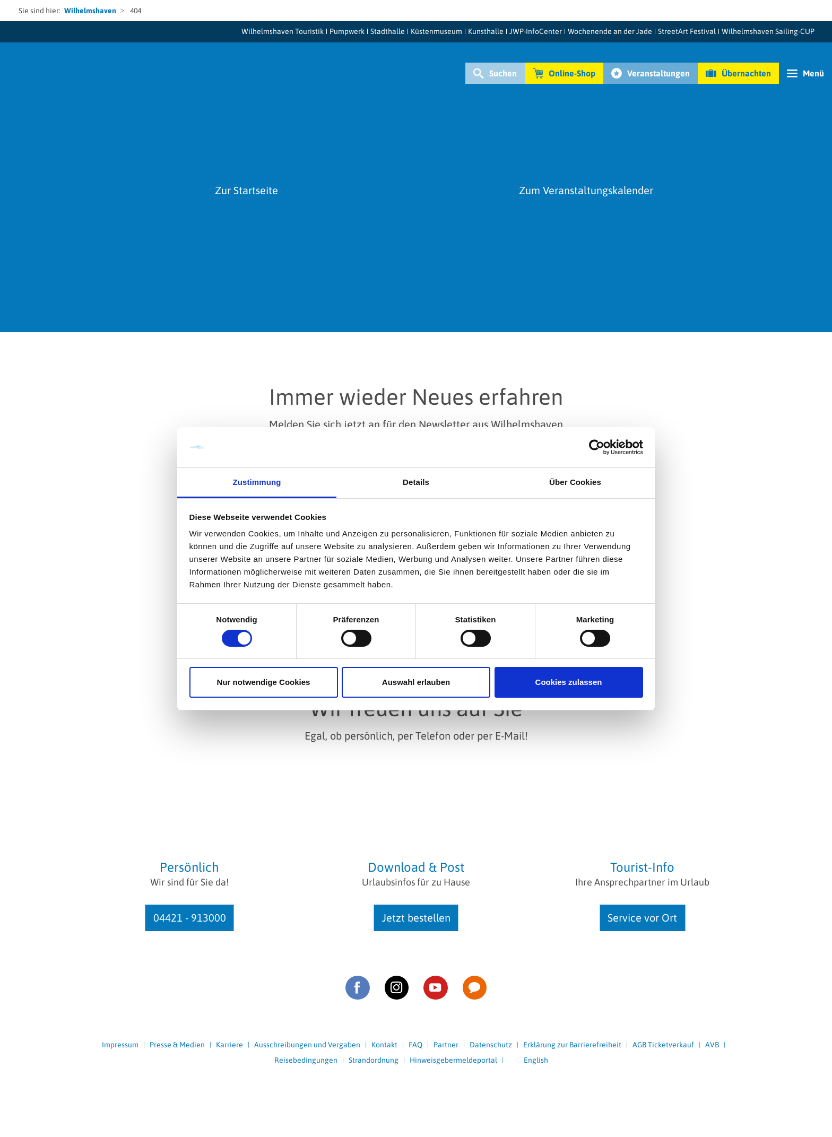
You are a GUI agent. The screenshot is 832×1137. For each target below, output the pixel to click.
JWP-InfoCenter (535, 31)
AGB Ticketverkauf (663, 1044)
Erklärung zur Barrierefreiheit (572, 1044)
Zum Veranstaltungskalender (586, 190)
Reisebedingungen (305, 1060)
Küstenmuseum (436, 31)
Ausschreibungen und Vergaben (307, 1044)
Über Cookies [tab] (575, 482)
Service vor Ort (642, 918)
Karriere (229, 1044)
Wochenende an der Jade (610, 31)
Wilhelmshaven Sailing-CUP (768, 31)
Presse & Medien (177, 1044)
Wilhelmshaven (90, 10)
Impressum (120, 1044)
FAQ (415, 1044)
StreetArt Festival (687, 31)
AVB (712, 1044)
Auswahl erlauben (416, 682)
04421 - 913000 (189, 918)
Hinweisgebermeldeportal (453, 1060)
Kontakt (384, 1044)
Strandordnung (373, 1060)
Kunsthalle (486, 31)
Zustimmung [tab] (257, 482)
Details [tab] (416, 482)
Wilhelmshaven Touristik (282, 31)
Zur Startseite (246, 190)
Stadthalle (387, 31)
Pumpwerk (347, 31)
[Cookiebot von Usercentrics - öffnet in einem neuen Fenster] (596, 447)
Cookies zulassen (568, 682)
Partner (446, 1044)
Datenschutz (491, 1044)
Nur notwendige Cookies (263, 682)
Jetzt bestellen (416, 918)
